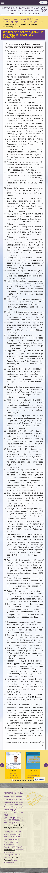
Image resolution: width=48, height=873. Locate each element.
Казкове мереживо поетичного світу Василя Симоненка (13, 765)
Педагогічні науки (29, 21)
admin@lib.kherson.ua (13, 827)
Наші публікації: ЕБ (20, 19)
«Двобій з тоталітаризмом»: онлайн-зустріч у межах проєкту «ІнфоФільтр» (32, 765)
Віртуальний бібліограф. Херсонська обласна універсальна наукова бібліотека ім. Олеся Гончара (20, 10)
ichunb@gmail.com (16, 825)
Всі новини (39, 779)
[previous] (2, 765)
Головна (6, 19)
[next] (46, 765)
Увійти (43, 2)
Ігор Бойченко (9, 850)
